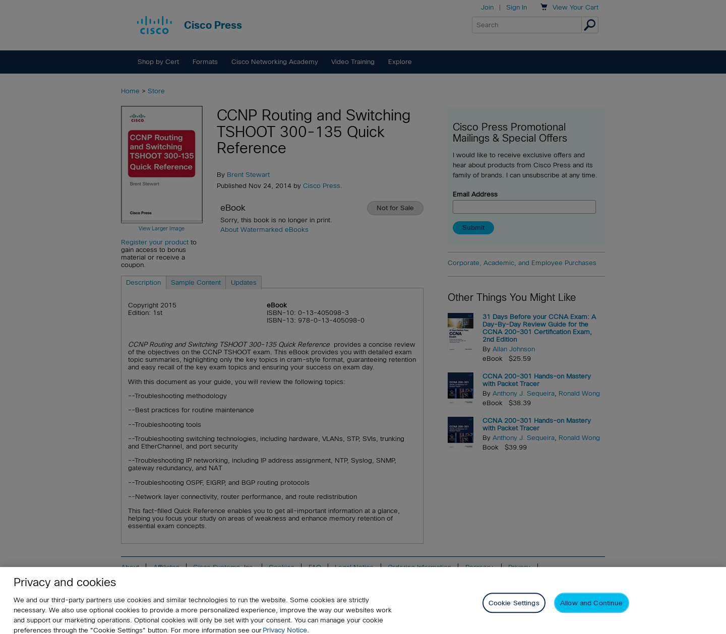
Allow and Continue (591, 608)
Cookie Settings (514, 608)
